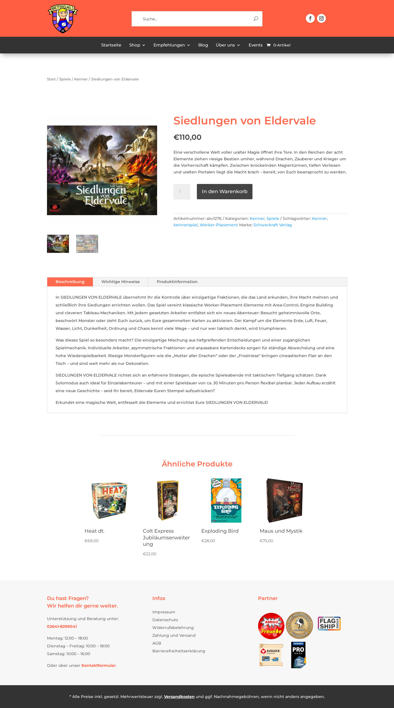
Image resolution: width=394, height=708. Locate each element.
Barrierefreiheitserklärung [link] (178, 650)
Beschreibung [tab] (70, 281)
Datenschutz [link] (165, 619)
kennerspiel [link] (186, 224)
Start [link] (51, 79)
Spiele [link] (65, 79)
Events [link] (256, 45)
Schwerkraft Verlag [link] (273, 224)
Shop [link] (134, 45)
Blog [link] (203, 45)
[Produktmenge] (182, 192)
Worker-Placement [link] (219, 224)
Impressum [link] (163, 611)
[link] (62, 32)
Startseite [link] (111, 45)
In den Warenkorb (224, 191)
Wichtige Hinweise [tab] (120, 281)
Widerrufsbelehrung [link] (173, 627)
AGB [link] (156, 643)
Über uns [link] (225, 45)
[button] (310, 18)
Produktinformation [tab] (177, 281)
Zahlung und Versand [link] (174, 635)
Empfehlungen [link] (169, 45)
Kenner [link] (81, 79)
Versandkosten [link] (179, 696)
